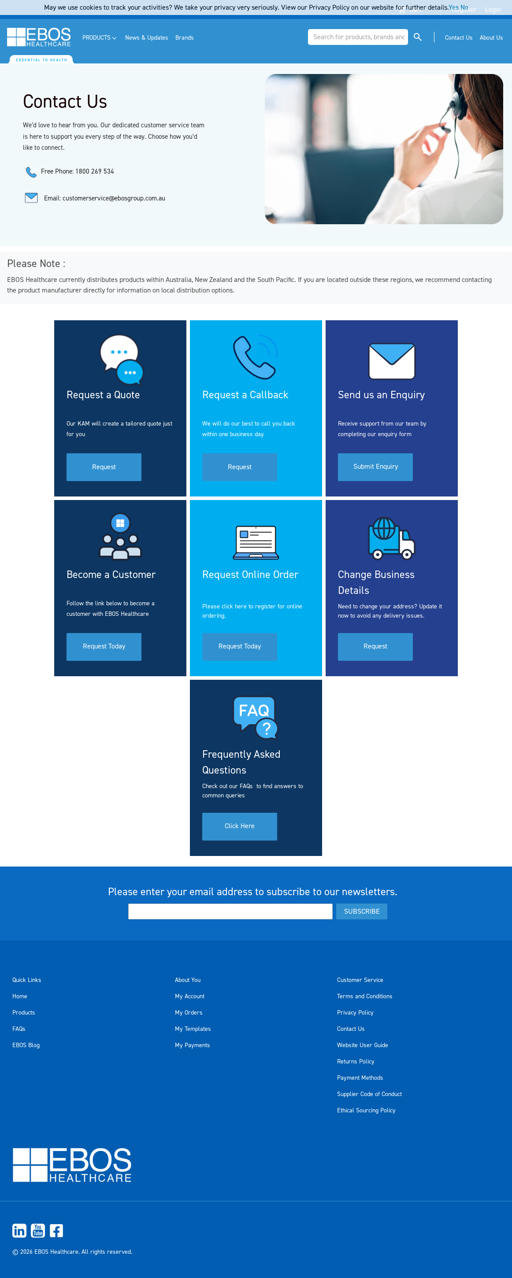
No (464, 7)
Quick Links (26, 980)
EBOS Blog (26, 1045)
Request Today (104, 647)
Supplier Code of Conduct (369, 1094)
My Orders (189, 1013)
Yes (454, 7)
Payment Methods (360, 1078)
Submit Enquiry (375, 467)
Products (23, 1013)
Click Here (240, 826)
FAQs (19, 1029)
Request (104, 467)
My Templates (193, 1029)
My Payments (192, 1045)
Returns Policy (356, 1062)
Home (19, 996)
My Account (189, 996)
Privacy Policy (355, 1013)
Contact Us (351, 1029)
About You (187, 980)
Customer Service (360, 980)
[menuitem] (100, 38)
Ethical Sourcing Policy (366, 1111)
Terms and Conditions (365, 996)
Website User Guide (362, 1045)
